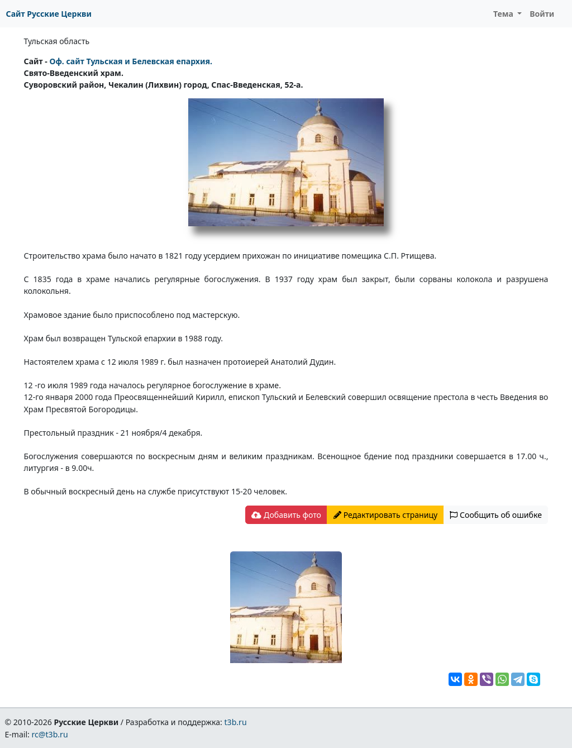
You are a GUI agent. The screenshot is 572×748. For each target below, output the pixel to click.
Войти (542, 13)
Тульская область (57, 41)
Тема (504, 13)
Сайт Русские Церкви (49, 13)
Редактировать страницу (385, 514)
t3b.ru (236, 722)
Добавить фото (286, 514)
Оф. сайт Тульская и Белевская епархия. (130, 61)
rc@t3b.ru (50, 734)
